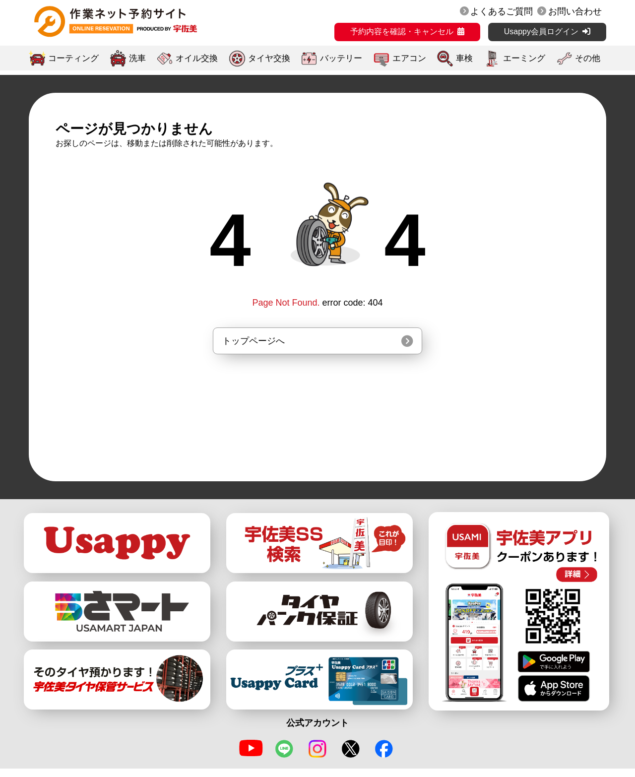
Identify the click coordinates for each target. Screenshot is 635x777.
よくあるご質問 (501, 11)
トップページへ (253, 341)
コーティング (73, 58)
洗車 (137, 58)
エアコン (409, 58)
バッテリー (341, 58)
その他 (587, 58)
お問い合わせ (575, 11)
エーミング (524, 58)
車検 (464, 58)
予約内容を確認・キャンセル (401, 31)
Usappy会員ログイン (541, 31)
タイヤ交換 (269, 58)
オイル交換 (197, 58)
